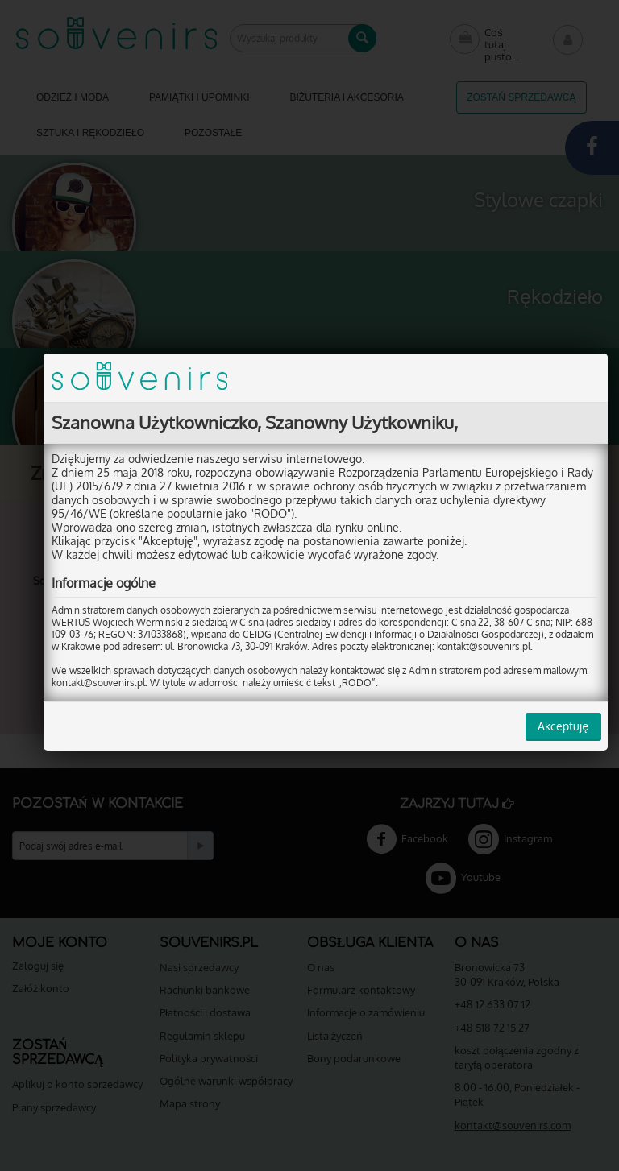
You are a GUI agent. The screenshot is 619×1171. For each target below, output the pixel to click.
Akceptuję (550, 726)
